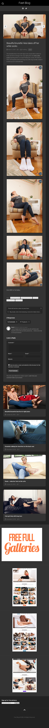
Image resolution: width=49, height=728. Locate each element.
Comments (12, 322)
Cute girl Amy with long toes (13, 516)
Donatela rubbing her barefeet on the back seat (19, 446)
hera (30, 49)
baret (12, 327)
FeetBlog (24, 49)
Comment (11, 342)
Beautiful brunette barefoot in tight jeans (17, 411)
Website (10, 359)
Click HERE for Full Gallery (13, 290)
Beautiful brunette (15, 298)
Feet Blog (24, 3)
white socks (19, 300)
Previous (5, 26)
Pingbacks (25, 322)
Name (10, 353)
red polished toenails (26, 298)
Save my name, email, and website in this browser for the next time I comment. (24, 366)
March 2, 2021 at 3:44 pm (21, 327)
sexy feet (35, 298)
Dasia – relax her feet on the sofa (15, 481)
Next (43, 26)
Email (27, 353)
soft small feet (10, 300)
